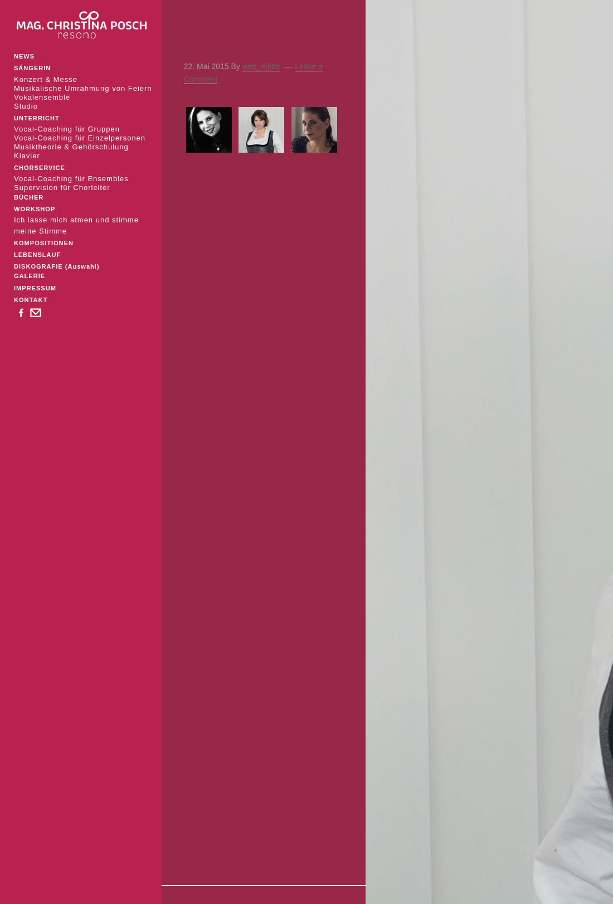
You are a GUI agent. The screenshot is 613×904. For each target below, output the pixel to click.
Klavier (27, 156)
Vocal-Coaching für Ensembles (71, 178)
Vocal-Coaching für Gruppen (67, 129)
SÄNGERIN (32, 68)
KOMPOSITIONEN (44, 243)
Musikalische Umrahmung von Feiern (83, 88)
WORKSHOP (34, 209)
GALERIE (29, 276)
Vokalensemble (42, 97)
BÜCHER (28, 197)
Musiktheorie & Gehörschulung (71, 147)
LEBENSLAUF (37, 254)
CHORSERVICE (39, 167)
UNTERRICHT (37, 118)
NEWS (24, 56)
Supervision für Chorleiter (62, 187)
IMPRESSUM (35, 288)
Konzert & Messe (45, 79)
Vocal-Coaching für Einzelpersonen (79, 138)
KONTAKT (30, 300)
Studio (26, 106)
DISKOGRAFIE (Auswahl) (57, 266)
